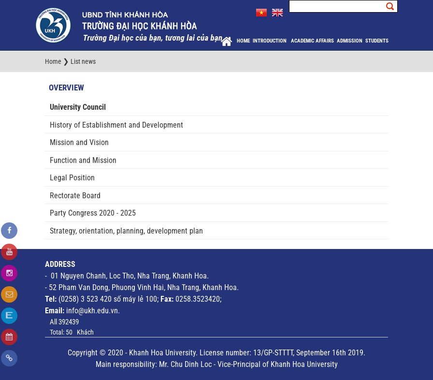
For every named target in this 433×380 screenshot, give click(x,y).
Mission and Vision (79, 142)
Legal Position (72, 177)
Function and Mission (83, 160)
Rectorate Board (75, 195)
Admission (349, 41)
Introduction (270, 41)
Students (377, 41)
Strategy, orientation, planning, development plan (126, 230)
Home (243, 41)
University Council (78, 107)
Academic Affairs (312, 41)
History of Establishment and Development (116, 125)
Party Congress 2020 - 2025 (93, 213)
